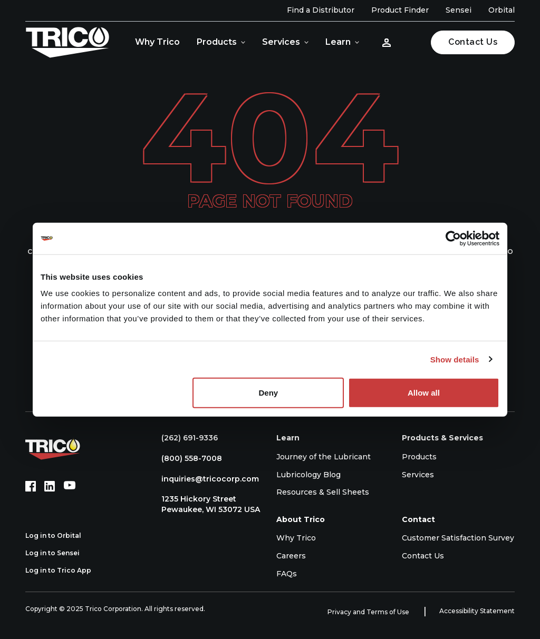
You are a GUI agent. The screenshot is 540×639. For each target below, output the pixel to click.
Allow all (424, 392)
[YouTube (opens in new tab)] (69, 486)
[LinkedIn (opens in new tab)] (49, 486)
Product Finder (400, 10)
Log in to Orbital (59, 536)
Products (217, 42)
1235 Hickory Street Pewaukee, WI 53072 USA (205, 504)
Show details (454, 359)
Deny (268, 392)
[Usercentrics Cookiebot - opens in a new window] (453, 238)
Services (281, 42)
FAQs (286, 573)
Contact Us (472, 42)
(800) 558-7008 (186, 458)
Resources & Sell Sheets (322, 492)
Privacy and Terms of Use (369, 612)
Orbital (501, 10)
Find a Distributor (320, 10)
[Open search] (412, 42)
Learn (338, 42)
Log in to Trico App (64, 570)
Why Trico (157, 42)
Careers (291, 556)
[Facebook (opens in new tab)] (30, 486)
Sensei (458, 10)
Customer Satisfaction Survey (458, 538)
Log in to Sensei (58, 553)
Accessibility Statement (477, 611)
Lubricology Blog (308, 474)
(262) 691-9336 (184, 438)
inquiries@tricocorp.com (205, 479)
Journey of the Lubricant (323, 456)
